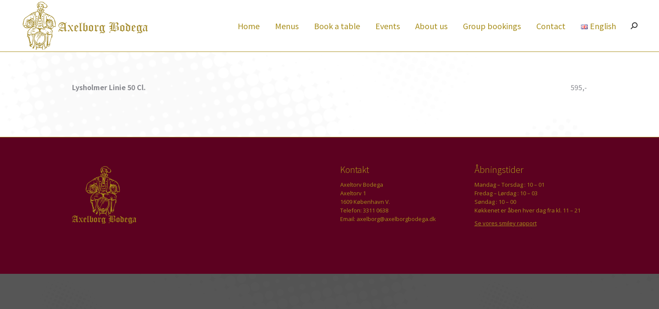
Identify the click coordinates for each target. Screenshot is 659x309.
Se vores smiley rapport (506, 238)
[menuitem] (248, 41)
